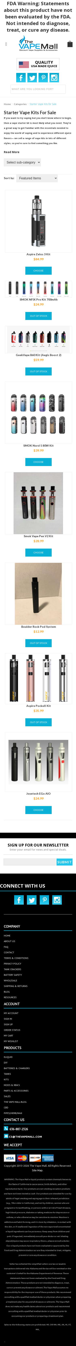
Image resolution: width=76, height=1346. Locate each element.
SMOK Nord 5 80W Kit (38, 445)
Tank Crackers (12, 969)
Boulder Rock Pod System (38, 626)
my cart (8, 1035)
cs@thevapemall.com (25, 1136)
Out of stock (38, 315)
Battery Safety (13, 974)
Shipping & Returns (16, 986)
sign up (8, 1024)
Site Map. (37, 1170)
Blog (7, 991)
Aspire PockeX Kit (38, 705)
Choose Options (38, 272)
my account (11, 1013)
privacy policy (12, 963)
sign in (8, 1018)
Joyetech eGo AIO (38, 793)
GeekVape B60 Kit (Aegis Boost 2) (38, 355)
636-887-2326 (19, 1129)
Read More (11, 152)
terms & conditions (16, 958)
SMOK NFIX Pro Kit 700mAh (39, 299)
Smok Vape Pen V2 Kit (38, 536)
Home (7, 104)
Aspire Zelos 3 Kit (38, 254)
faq (6, 946)
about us (9, 941)
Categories (20, 104)
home (7, 935)
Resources (10, 997)
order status (12, 1029)
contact (9, 952)
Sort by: (9, 178)
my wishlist (11, 1041)
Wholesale (10, 980)
